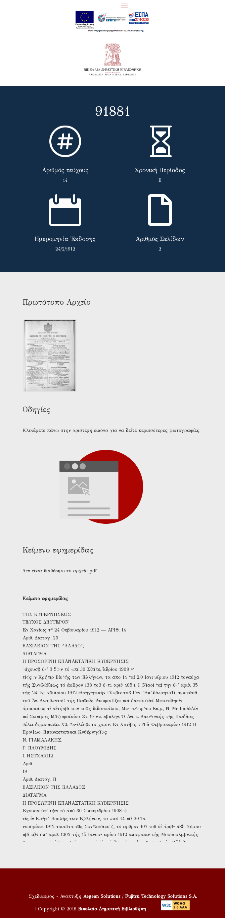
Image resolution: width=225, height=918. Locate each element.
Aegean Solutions (101, 896)
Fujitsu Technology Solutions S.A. (161, 896)
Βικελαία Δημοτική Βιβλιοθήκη (112, 909)
